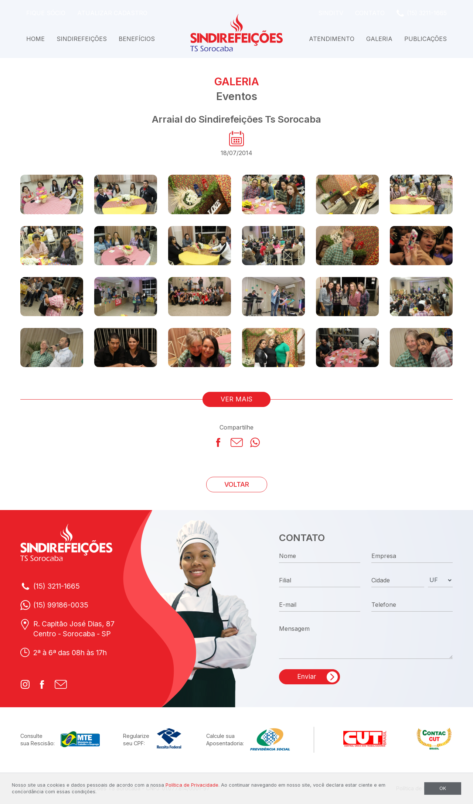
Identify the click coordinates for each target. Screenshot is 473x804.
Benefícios (137, 38)
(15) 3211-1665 (427, 13)
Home (35, 38)
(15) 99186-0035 (60, 605)
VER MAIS (236, 399)
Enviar (306, 676)
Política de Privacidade (192, 785)
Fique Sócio (45, 13)
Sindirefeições (82, 38)
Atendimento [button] (331, 38)
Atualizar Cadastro (112, 13)
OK (442, 788)
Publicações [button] (425, 38)
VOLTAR (236, 484)
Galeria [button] (379, 38)
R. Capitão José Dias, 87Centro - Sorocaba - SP (74, 628)
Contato (370, 13)
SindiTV (330, 13)
